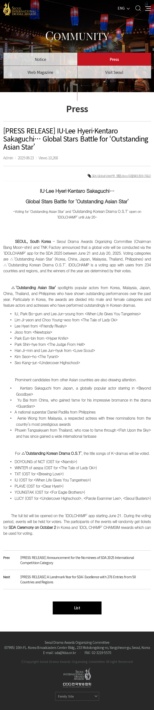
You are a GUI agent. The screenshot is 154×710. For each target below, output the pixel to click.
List (77, 608)
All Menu (148, 8)
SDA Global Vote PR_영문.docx (110, 176)
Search (138, 8)
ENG (121, 8)
